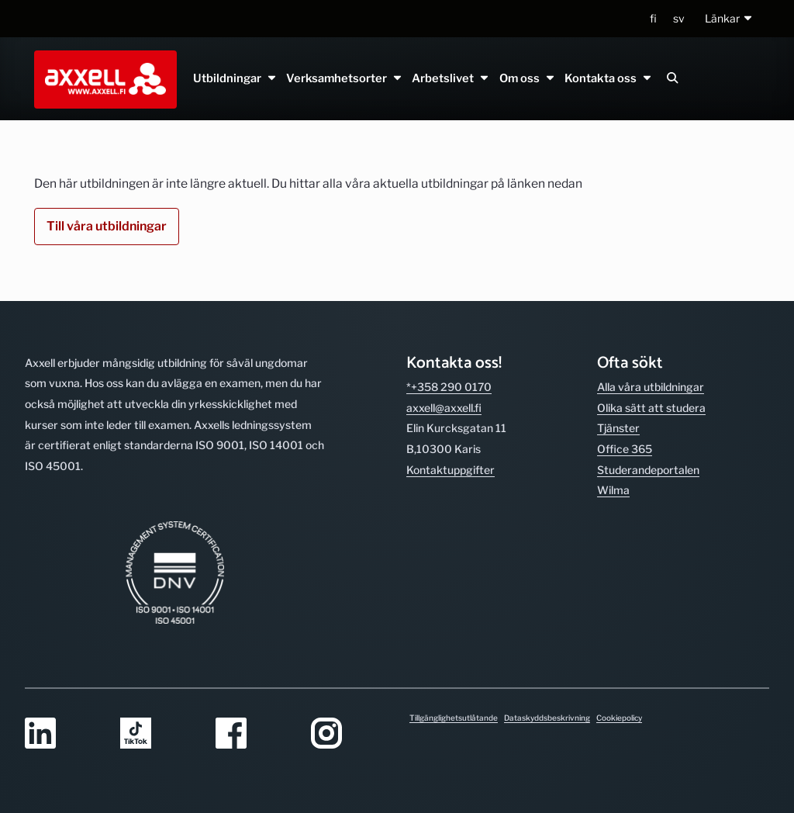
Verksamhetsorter (344, 78)
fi (653, 18)
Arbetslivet (451, 78)
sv (679, 18)
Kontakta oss (608, 78)
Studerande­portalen (648, 469)
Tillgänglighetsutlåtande (453, 717)
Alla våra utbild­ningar (650, 386)
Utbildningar (235, 78)
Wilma (613, 489)
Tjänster (618, 427)
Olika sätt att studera (651, 407)
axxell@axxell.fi (444, 407)
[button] (729, 19)
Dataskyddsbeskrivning (547, 717)
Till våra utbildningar (107, 226)
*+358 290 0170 (449, 386)
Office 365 (624, 448)
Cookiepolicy (619, 717)
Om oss (527, 78)
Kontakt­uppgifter (450, 469)
